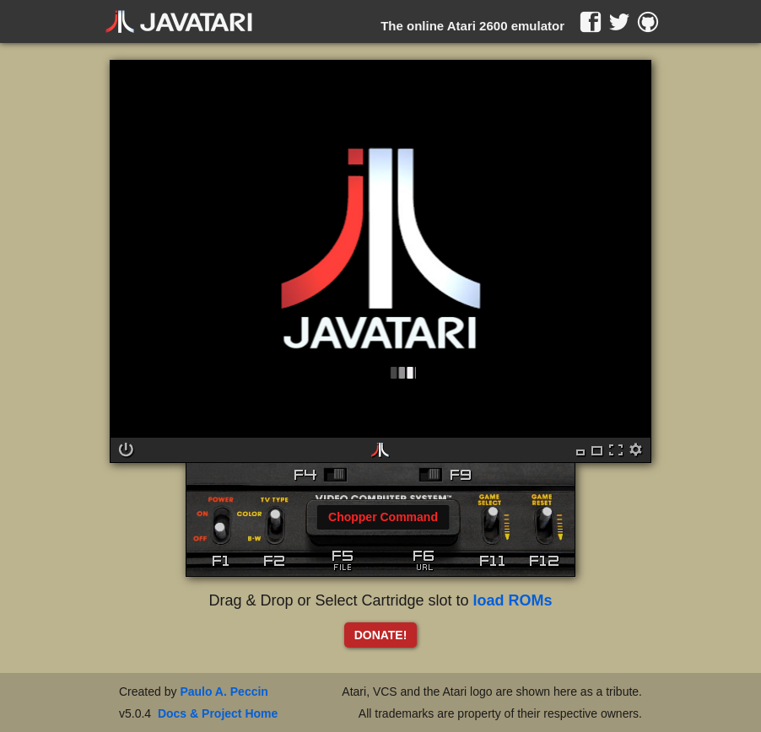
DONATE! (380, 635)
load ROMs (513, 600)
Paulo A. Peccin (224, 691)
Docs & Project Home (218, 713)
